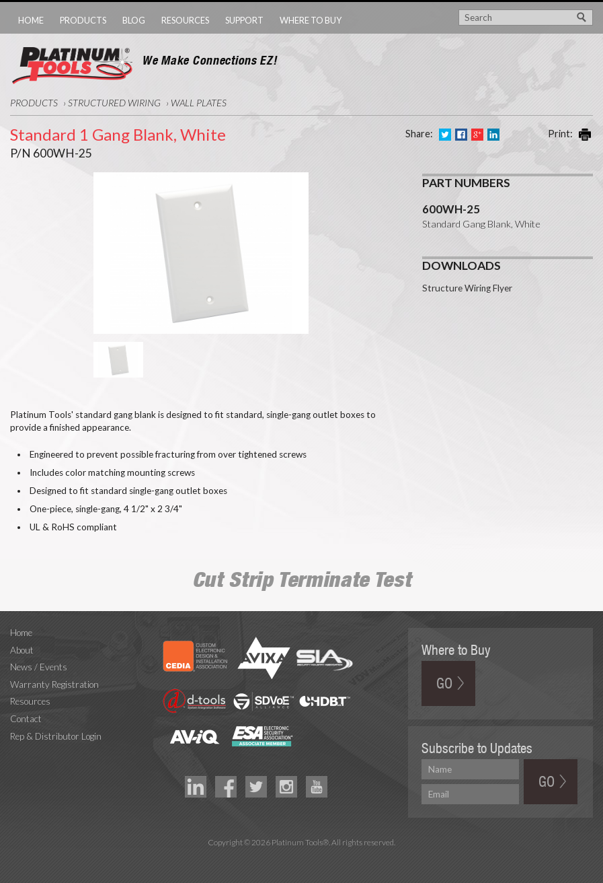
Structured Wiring (114, 102)
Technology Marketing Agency (301, 857)
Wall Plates (199, 102)
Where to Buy (310, 20)
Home (31, 20)
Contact (26, 718)
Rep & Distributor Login (56, 736)
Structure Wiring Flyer (467, 282)
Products (83, 20)
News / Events (38, 667)
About (22, 650)
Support (244, 20)
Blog (133, 20)
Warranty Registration (54, 684)
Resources (185, 20)
